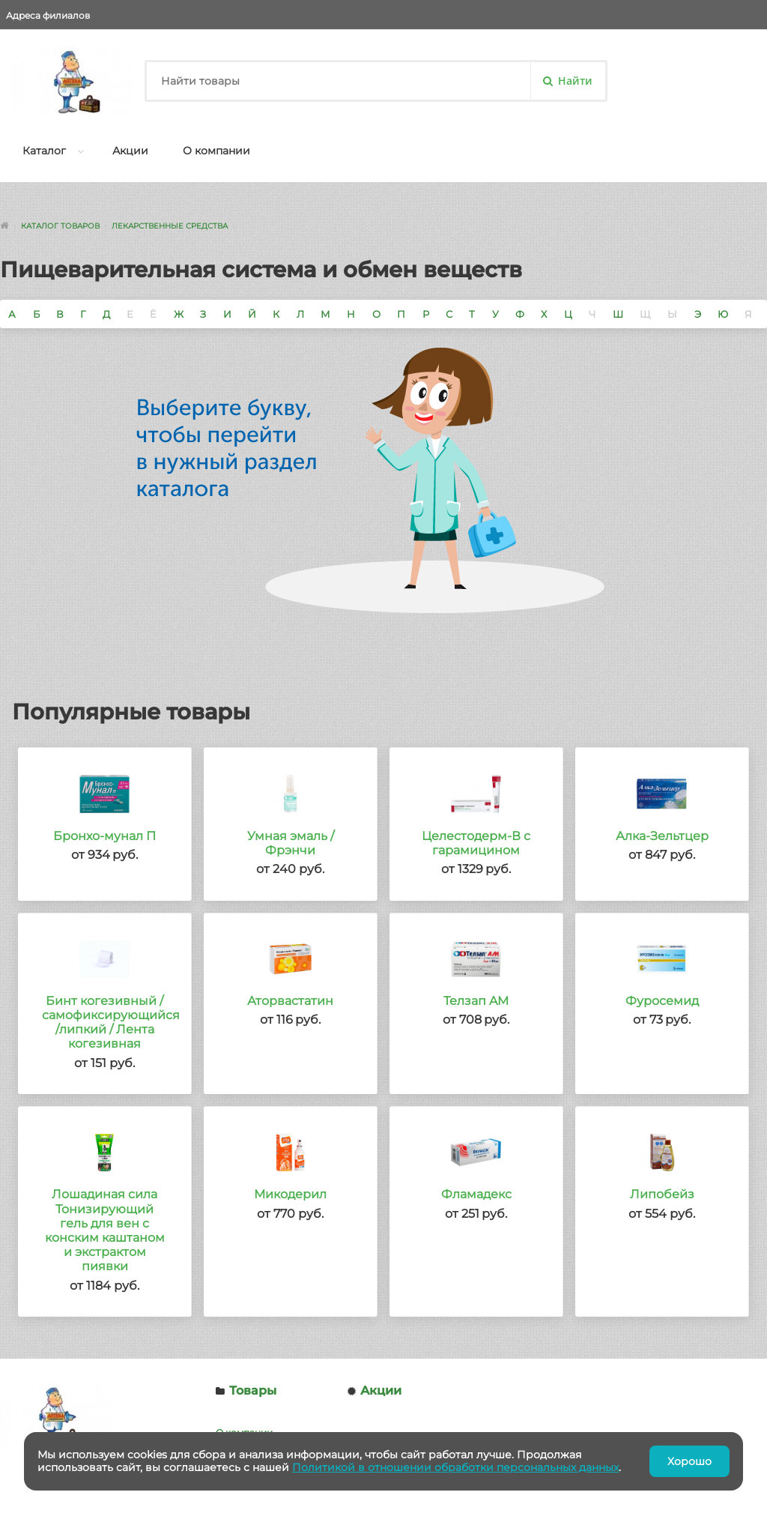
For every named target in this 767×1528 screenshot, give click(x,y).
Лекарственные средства (170, 226)
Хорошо (689, 1461)
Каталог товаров (60, 226)
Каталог (44, 150)
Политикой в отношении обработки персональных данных (455, 1467)
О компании (216, 150)
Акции (130, 150)
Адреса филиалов (48, 15)
